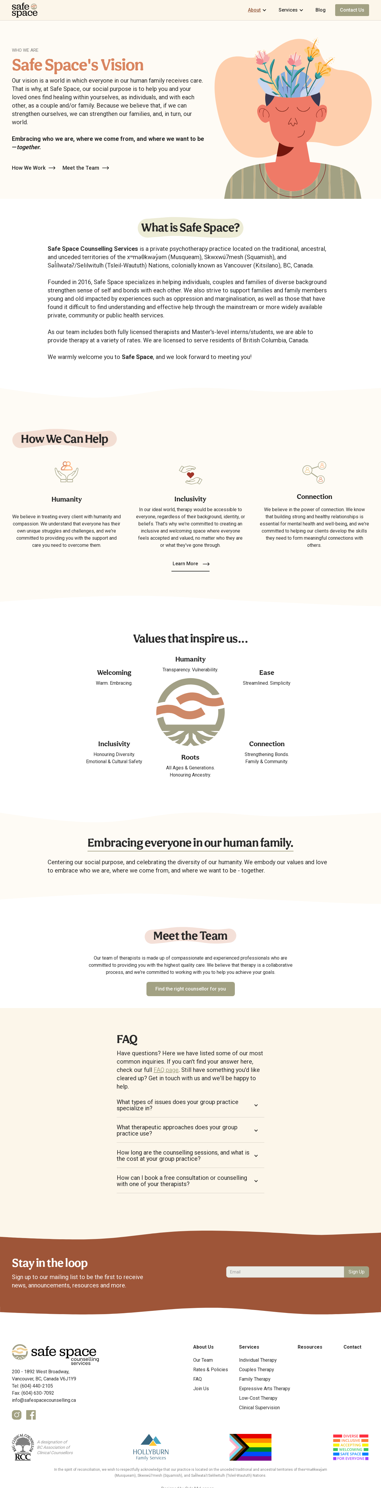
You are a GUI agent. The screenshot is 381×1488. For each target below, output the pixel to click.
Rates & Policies (210, 1369)
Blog (321, 10)
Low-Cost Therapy (258, 1398)
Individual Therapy (258, 1360)
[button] (257, 10)
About (254, 10)
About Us (203, 1347)
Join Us (201, 1388)
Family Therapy (255, 1379)
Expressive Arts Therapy (264, 1388)
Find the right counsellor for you (190, 989)
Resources (310, 1347)
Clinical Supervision (259, 1407)
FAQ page (166, 1069)
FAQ (197, 1379)
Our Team (203, 1360)
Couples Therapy (256, 1369)
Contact (352, 1347)
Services (288, 10)
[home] (25, 10)
